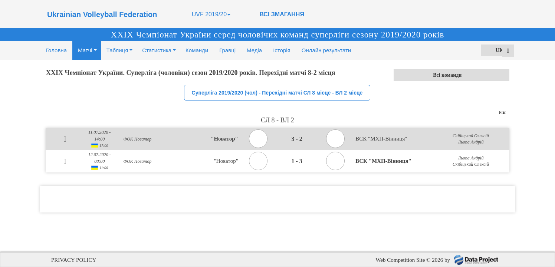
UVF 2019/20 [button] (211, 14)
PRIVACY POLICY (73, 260)
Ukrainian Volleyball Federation (102, 14)
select (503, 75)
